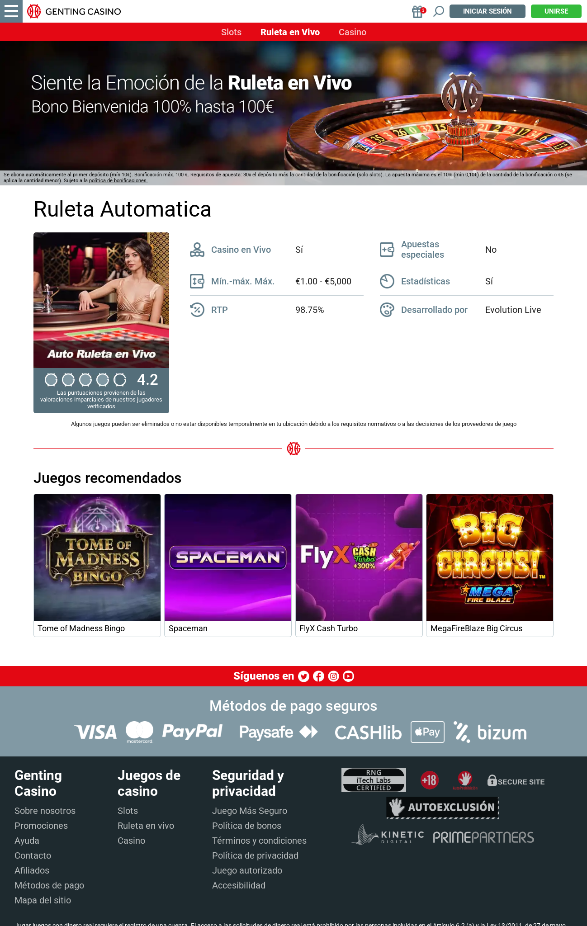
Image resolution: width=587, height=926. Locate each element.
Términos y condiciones (259, 840)
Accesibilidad (238, 885)
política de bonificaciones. (118, 181)
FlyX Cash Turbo (328, 628)
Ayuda (26, 840)
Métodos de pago (49, 885)
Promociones (41, 825)
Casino (352, 32)
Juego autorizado (247, 870)
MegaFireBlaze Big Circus (476, 628)
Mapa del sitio (42, 900)
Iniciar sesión (487, 11)
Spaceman (188, 628)
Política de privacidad (255, 855)
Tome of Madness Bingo (81, 628)
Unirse (556, 11)
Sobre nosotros (45, 810)
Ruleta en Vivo (290, 32)
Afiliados (31, 870)
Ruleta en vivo (146, 825)
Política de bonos (246, 825)
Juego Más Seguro (249, 810)
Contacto (32, 855)
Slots (231, 32)
